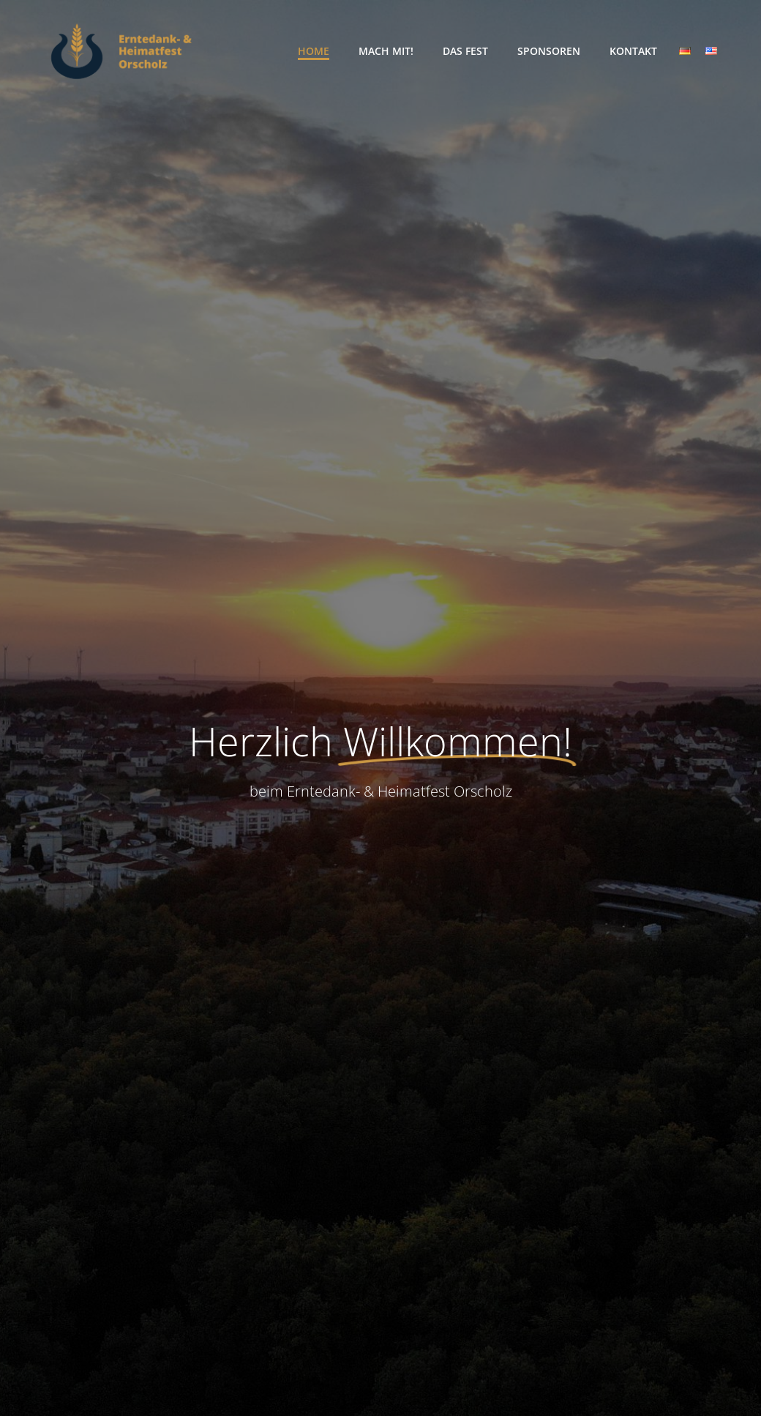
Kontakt (633, 51)
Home (313, 51)
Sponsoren (548, 51)
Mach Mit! (386, 51)
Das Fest (465, 51)
